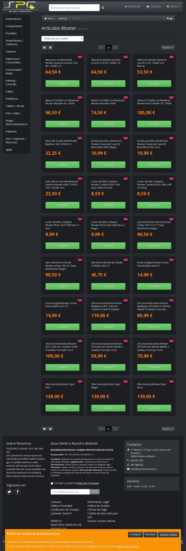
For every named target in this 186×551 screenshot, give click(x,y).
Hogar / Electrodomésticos (17, 122)
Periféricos (12, 98)
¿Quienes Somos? (61, 513)
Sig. (115, 47)
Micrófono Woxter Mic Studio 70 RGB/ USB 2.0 (107, 264)
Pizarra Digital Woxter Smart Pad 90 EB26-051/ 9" (61, 304)
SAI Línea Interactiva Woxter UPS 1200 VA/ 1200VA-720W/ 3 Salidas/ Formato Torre (61, 347)
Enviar (95, 491)
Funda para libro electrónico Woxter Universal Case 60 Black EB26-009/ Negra (106, 144)
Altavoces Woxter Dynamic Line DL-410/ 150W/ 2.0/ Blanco (152, 63)
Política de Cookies (127, 546)
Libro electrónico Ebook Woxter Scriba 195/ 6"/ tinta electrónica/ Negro (60, 265)
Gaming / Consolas (11, 82)
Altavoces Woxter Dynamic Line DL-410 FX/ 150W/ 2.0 (106, 61)
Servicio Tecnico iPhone (101, 521)
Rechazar (150, 534)
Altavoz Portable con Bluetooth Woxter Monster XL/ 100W (62, 102)
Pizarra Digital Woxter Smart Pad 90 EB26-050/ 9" (153, 264)
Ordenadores (13, 19)
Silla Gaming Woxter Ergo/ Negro (105, 385)
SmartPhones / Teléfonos (14, 42)
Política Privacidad (61, 505)
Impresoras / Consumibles (13, 60)
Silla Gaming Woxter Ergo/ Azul (60, 385)
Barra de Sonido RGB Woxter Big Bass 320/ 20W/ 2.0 (61, 142)
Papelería (11, 131)
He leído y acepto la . (76, 483)
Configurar (135, 534)
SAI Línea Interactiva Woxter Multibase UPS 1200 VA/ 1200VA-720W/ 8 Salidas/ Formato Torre (106, 307)
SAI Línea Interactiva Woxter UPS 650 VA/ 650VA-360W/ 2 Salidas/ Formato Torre (107, 347)
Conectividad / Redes (14, 71)
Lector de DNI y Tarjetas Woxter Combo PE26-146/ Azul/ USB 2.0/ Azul (105, 184)
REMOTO (56, 521)
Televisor (11, 51)
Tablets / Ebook (15, 106)
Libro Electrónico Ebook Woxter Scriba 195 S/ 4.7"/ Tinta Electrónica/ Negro (154, 225)
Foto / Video (13, 113)
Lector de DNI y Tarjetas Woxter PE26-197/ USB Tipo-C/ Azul (62, 225)
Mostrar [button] (168, 47)
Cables (9, 91)
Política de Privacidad (87, 483)
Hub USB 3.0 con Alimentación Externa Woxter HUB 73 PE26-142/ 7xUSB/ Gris (62, 184)
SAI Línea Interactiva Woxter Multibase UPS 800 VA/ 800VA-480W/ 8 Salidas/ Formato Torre (154, 307)
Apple (9, 149)
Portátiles (11, 33)
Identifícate (133, 6)
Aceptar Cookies (168, 534)
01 (108, 47)
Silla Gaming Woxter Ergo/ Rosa (151, 385)
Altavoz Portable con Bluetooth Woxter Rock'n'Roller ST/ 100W (154, 102)
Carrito (173, 6)
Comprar (62, 83)
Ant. (102, 47)
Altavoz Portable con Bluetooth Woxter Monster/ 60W (108, 102)
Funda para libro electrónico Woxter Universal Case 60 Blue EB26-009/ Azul (152, 144)
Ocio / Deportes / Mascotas (16, 140)
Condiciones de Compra (65, 509)
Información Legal (98, 502)
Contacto (154, 6)
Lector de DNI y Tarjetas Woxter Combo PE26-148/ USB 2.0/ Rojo (154, 184)
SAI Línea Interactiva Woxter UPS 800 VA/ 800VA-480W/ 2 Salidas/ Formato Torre (153, 347)
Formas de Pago (97, 509)
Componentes (14, 26)
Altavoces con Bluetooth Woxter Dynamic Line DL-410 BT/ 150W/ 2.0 (61, 63)
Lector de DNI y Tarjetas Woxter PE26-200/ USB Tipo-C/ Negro (108, 225)
